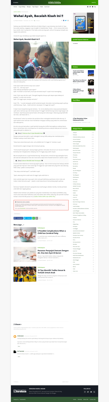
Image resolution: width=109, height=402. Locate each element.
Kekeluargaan (83, 148)
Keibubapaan (24, 11)
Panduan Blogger (83, 249)
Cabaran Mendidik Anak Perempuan (31, 160)
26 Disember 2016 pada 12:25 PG (31, 351)
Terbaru (16, 382)
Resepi (29, 7)
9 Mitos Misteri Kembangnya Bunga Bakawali (78, 90)
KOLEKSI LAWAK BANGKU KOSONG (83, 208)
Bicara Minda (83, 188)
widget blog (83, 224)
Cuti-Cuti (46, 7)
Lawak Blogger (83, 211)
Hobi (41, 7)
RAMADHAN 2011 (83, 258)
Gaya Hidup (22, 7)
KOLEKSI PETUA (83, 238)
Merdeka (83, 244)
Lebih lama (65, 382)
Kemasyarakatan (83, 242)
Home (15, 7)
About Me (85, 399)
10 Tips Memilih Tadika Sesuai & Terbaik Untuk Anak (51, 271)
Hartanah (83, 182)
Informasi (83, 204)
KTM (83, 262)
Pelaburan (83, 191)
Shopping (83, 155)
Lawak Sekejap (83, 206)
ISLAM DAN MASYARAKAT (83, 231)
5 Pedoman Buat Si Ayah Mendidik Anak (32, 133)
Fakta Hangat (83, 144)
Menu (16, 2)
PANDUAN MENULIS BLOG (83, 137)
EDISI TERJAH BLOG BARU (83, 213)
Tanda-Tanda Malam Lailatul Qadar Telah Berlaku (78, 72)
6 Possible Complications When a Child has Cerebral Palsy (52, 232)
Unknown (20, 336)
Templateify (23, 399)
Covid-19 (83, 197)
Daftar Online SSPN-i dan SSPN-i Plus (44, 196)
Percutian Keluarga (83, 253)
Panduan (83, 135)
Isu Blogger (83, 229)
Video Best (83, 195)
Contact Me (93, 399)
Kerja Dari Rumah (83, 159)
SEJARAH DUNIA (83, 233)
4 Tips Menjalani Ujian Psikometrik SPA (80, 119)
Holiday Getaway (83, 184)
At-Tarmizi (20, 351)
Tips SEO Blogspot (83, 170)
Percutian (83, 157)
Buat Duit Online (83, 150)
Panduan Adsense (83, 220)
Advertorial (83, 161)
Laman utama (17, 11)
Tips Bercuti (83, 164)
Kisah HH (83, 251)
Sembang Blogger (83, 141)
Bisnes (83, 267)
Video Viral (83, 271)
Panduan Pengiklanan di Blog (83, 215)
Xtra (83, 222)
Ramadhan (83, 166)
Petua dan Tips (83, 246)
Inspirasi (83, 217)
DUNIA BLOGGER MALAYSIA (83, 146)
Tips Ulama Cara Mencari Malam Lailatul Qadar (79, 80)
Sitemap (80, 399)
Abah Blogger (83, 260)
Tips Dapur (35, 7)
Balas (19, 346)
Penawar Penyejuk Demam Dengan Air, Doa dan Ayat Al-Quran (53, 251)
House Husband (83, 139)
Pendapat (83, 226)
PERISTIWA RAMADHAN (83, 255)
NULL (83, 240)
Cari (93, 2)
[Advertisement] (41, 302)
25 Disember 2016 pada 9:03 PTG (30, 336)
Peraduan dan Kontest (83, 235)
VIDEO (83, 193)
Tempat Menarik (83, 153)
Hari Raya (83, 173)
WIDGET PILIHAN (83, 186)
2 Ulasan (37, 20)
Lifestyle (83, 132)
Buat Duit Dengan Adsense (83, 202)
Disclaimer (23, 208)
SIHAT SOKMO (83, 264)
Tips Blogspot (83, 175)
